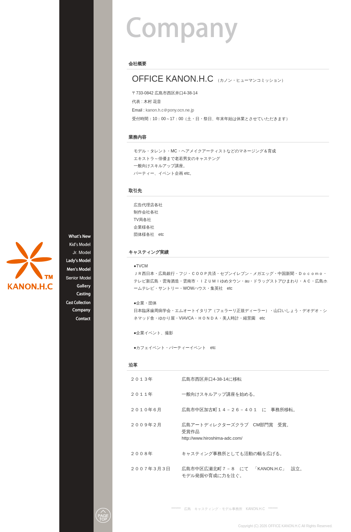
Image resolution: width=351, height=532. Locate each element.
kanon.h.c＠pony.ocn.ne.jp (170, 110)
